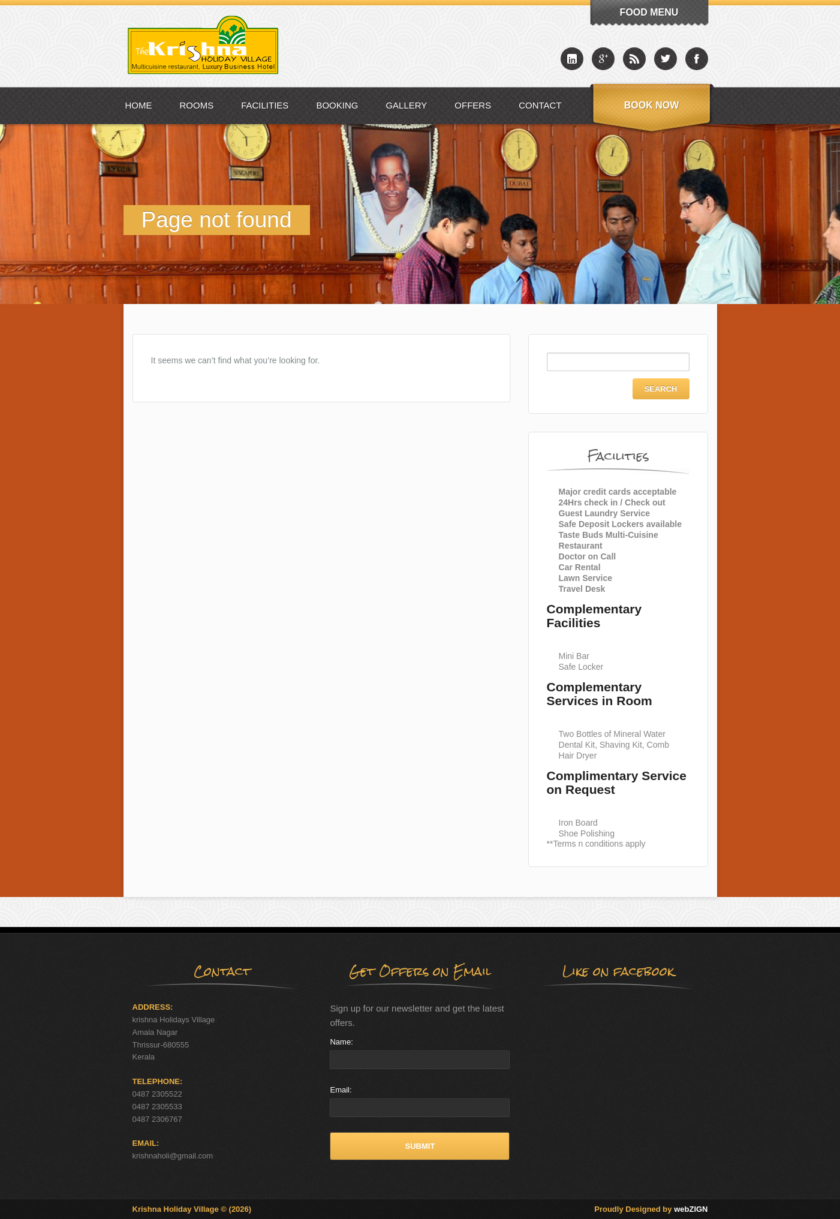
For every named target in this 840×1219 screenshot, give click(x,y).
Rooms (197, 105)
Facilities (264, 105)
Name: (341, 1041)
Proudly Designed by (650, 1209)
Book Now (651, 105)
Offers (472, 105)
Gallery (406, 105)
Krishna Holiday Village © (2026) (192, 1209)
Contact (540, 105)
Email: (340, 1089)
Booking (337, 105)
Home (138, 105)
